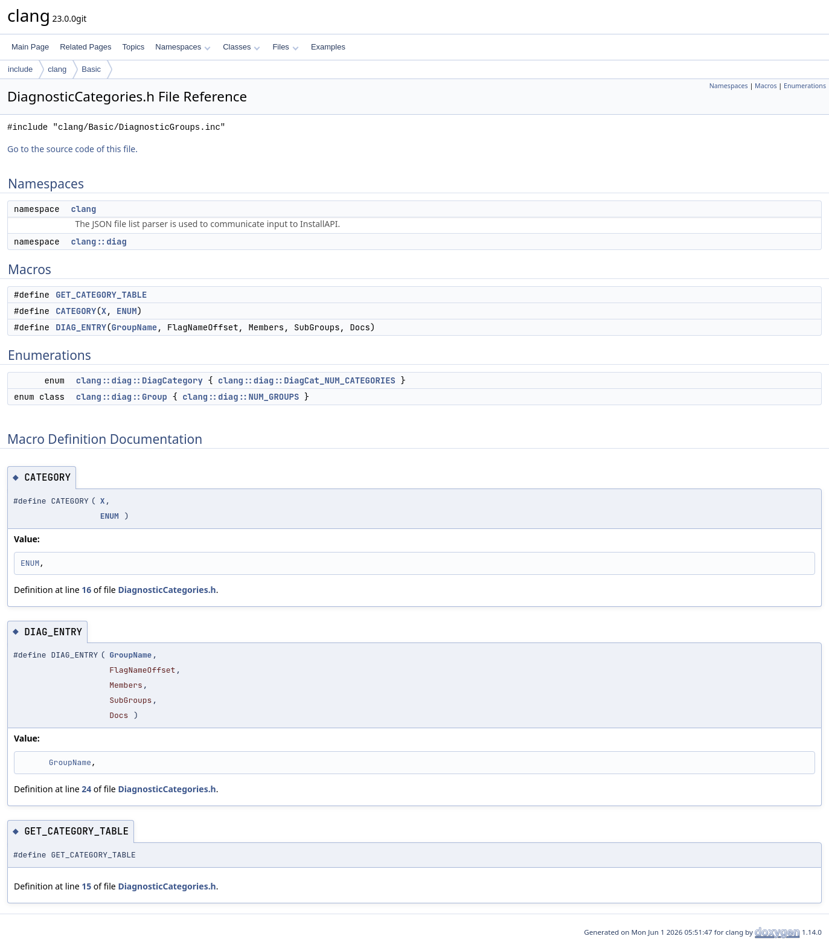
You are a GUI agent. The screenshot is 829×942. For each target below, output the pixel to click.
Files (285, 46)
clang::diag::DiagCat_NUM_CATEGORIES (306, 380)
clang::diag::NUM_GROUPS (240, 396)
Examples (328, 46)
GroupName (135, 327)
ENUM (127, 311)
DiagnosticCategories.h (167, 589)
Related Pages (85, 46)
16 (86, 589)
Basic (91, 69)
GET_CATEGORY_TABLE (101, 294)
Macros (766, 86)
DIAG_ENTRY (81, 327)
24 (86, 789)
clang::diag (98, 241)
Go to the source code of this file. (72, 149)
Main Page (30, 46)
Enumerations (805, 86)
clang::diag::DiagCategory (139, 380)
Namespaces (182, 46)
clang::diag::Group (121, 396)
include (20, 69)
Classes (241, 46)
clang (57, 69)
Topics (133, 46)
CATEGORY (76, 311)
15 (86, 886)
